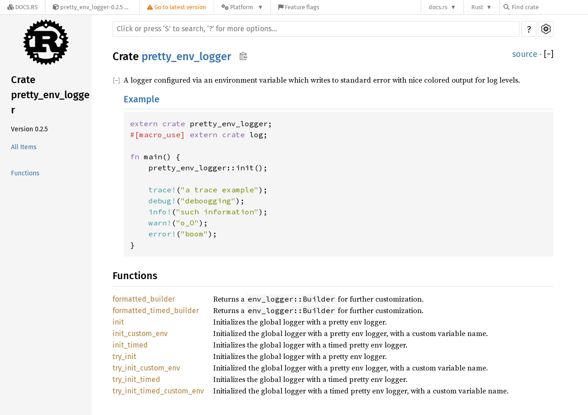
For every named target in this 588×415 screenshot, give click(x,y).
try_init (124, 356)
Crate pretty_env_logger (50, 94)
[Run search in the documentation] (316, 29)
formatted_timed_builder (156, 310)
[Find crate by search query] (549, 7)
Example (141, 99)
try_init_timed (136, 379)
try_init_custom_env (146, 368)
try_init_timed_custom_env (158, 391)
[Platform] (242, 7)
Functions (25, 173)
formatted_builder (144, 299)
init (118, 322)
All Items (24, 147)
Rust (477, 7)
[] (549, 54)
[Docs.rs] (22, 7)
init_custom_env (140, 333)
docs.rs (438, 7)
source (524, 54)
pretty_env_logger (186, 56)
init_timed (130, 345)
